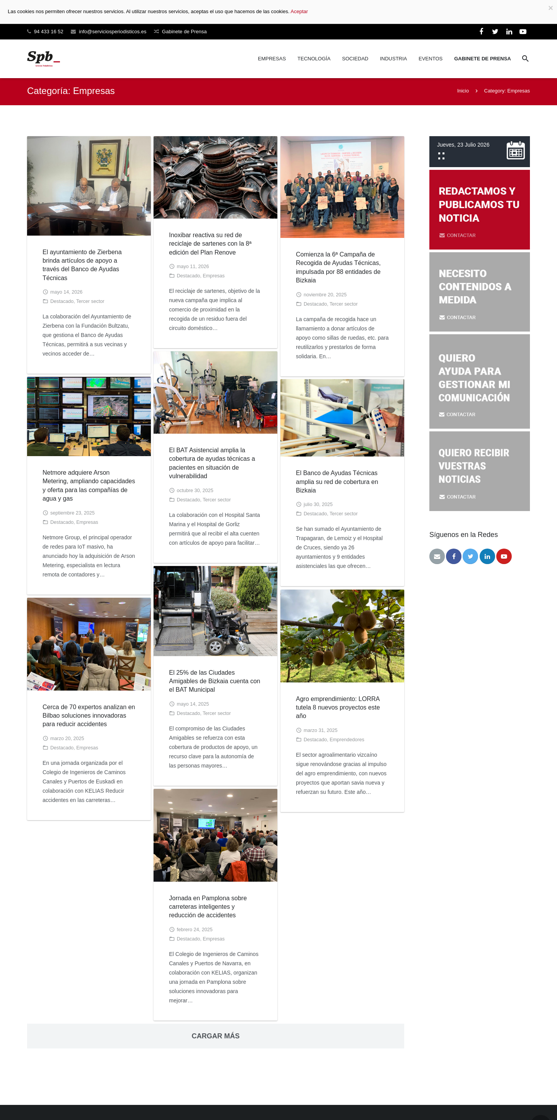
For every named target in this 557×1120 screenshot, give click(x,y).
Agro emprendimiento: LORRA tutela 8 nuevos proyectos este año (338, 709)
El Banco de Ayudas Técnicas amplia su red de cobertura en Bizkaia (337, 483)
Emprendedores (347, 741)
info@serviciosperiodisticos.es (112, 31)
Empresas (214, 277)
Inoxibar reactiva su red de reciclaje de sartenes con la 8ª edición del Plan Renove (210, 245)
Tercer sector (90, 303)
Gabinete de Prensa (184, 31)
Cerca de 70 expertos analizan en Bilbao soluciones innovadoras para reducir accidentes (89, 717)
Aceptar (299, 11)
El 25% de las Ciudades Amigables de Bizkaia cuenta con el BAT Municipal (214, 683)
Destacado (61, 303)
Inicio (463, 92)
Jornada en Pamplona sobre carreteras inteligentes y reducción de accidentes (208, 908)
